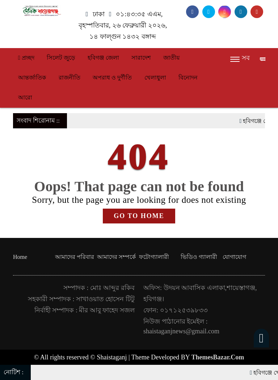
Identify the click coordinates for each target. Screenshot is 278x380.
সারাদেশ (141, 58)
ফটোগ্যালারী (154, 257)
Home (20, 257)
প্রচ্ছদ (26, 58)
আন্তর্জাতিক (32, 77)
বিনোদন (188, 77)
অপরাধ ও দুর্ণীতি (112, 77)
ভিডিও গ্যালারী (199, 257)
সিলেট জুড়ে (61, 58)
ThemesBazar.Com (217, 357)
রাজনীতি (69, 77)
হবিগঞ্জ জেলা (103, 58)
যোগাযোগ (234, 257)
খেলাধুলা (155, 77)
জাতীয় (171, 58)
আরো (25, 97)
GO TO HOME (139, 215)
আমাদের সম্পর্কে (116, 257)
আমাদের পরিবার (74, 257)
